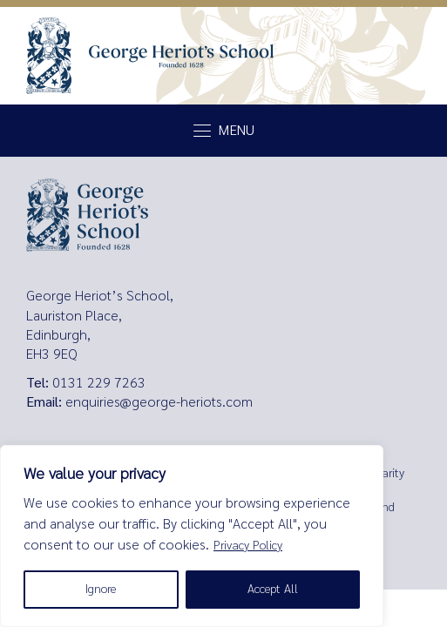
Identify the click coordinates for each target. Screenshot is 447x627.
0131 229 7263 (99, 383)
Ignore (100, 589)
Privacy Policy (247, 545)
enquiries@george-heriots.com (159, 402)
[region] (191, 536)
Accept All (272, 589)
